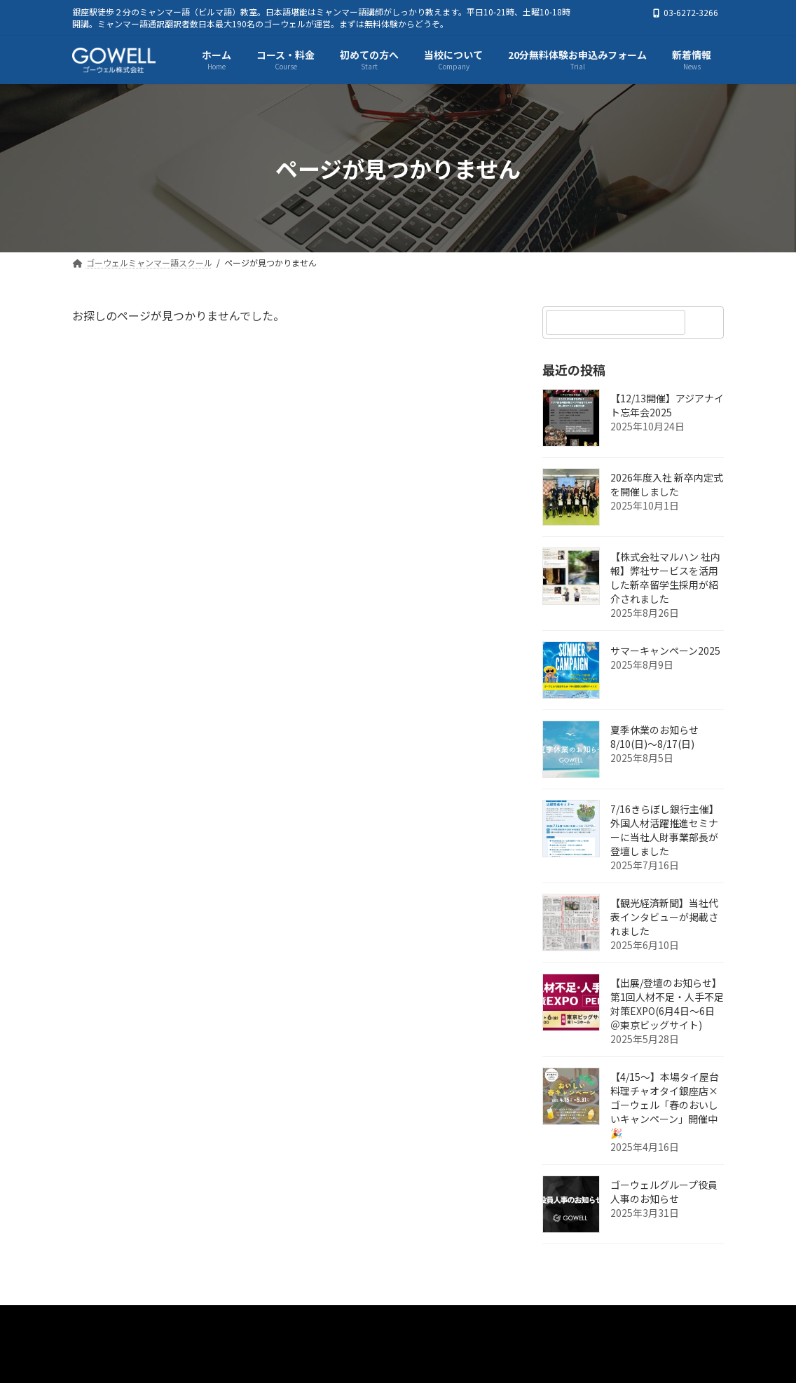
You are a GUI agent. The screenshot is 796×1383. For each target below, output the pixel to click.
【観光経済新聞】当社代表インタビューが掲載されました (664, 918)
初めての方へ (388, 1319)
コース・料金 (297, 1319)
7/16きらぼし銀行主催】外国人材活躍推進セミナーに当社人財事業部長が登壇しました (664, 831)
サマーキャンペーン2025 (665, 651)
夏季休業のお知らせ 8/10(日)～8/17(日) (654, 737)
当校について (480, 1319)
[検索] (706, 322)
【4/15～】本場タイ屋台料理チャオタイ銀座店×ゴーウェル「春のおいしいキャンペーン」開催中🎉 (664, 1105)
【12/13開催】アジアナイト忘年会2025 (667, 406)
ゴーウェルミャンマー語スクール (161, 1319)
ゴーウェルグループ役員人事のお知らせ (664, 1192)
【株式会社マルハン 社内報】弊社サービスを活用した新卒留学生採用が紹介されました (665, 578)
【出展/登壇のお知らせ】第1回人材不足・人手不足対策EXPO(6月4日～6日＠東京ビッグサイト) (667, 1004)
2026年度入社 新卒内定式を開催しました (666, 485)
